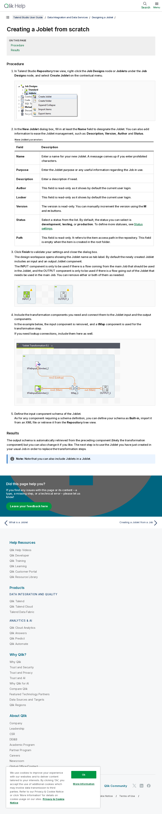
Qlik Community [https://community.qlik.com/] (115, 786)
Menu (156, 7)
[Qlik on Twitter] (134, 786)
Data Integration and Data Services (67, 17)
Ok (83, 774)
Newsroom (17, 760)
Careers (15, 755)
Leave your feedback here (29, 506)
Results (15, 50)
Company (16, 723)
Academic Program (22, 744)
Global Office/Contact (24, 766)
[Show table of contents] (8, 17)
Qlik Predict (17, 638)
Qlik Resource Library (24, 577)
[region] (53, 787)
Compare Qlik (19, 688)
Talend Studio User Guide (28, 17)
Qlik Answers (18, 633)
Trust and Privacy (21, 672)
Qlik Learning (18, 566)
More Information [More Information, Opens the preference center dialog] (83, 783)
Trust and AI (17, 678)
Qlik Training (18, 560)
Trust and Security (22, 667)
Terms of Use (127, 796)
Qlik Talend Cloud (21, 606)
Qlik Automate (19, 643)
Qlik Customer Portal (23, 571)
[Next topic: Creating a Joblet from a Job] (121, 522)
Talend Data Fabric (22, 612)
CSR (12, 734)
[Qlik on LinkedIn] (141, 786)
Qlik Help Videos (21, 550)
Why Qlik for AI (19, 683)
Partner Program (20, 750)
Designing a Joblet (102, 17)
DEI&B (13, 739)
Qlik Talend (17, 601)
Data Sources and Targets (27, 699)
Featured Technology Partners (30, 694)
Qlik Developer (19, 555)
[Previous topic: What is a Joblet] (41, 522)
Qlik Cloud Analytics (22, 627)
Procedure (17, 45)
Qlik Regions (18, 705)
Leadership (17, 728)
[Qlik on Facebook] (149, 786)
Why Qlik (15, 662)
